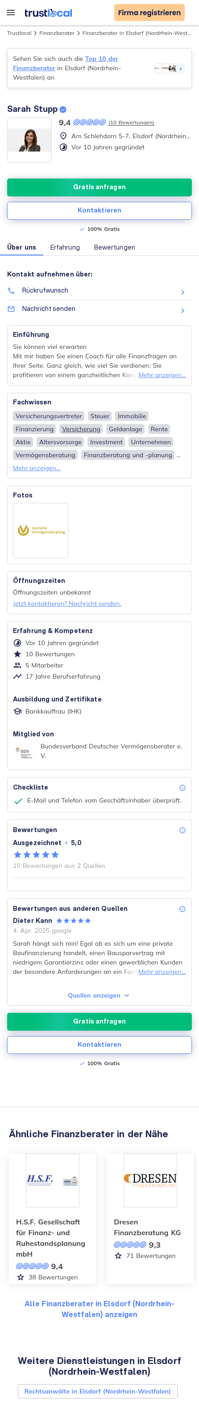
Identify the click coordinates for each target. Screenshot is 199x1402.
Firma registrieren (149, 12)
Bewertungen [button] (114, 247)
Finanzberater (57, 33)
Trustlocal (19, 33)
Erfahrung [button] (65, 247)
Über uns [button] (21, 247)
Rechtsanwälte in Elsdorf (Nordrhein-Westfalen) (98, 1391)
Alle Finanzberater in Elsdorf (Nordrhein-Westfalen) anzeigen (99, 1308)
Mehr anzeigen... (162, 375)
